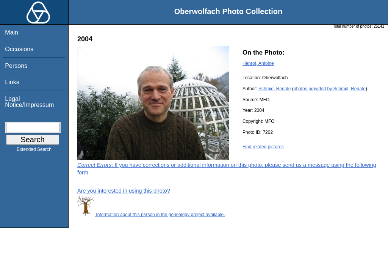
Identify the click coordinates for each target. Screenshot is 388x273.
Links (12, 82)
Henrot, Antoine (258, 63)
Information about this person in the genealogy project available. (151, 214)
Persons (16, 66)
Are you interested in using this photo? (123, 191)
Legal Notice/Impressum (29, 102)
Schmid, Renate (274, 88)
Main (11, 32)
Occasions (19, 49)
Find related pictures (263, 146)
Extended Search (34, 151)
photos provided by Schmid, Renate (330, 88)
